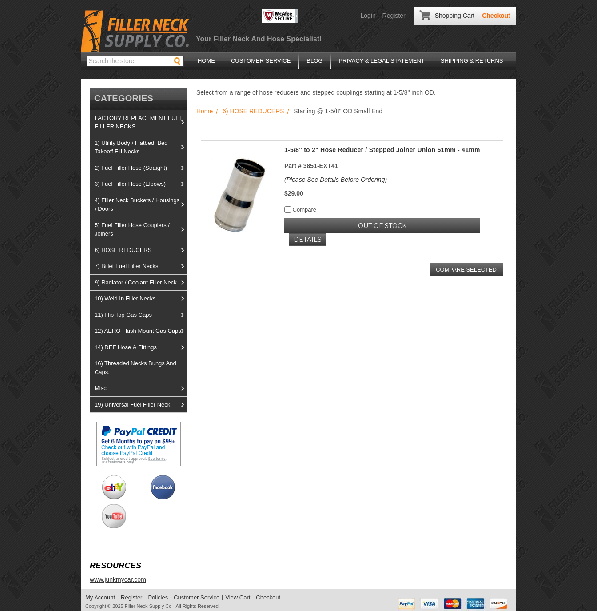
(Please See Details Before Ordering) (335, 179)
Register (394, 15)
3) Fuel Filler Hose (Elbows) (141, 184)
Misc (141, 388)
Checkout (496, 15)
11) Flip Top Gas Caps (141, 315)
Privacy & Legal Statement (381, 60)
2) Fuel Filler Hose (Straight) (141, 168)
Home (206, 60)
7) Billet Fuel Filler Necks (141, 266)
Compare (300, 209)
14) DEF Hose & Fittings (141, 347)
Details (308, 240)
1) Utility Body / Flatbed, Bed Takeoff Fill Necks (141, 147)
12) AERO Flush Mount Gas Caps (141, 331)
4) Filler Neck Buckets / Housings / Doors (141, 204)
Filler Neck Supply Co (148, 606)
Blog (314, 60)
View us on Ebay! (114, 487)
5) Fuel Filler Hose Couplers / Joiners (141, 229)
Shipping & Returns (472, 60)
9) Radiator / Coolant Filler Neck (141, 282)
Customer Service (261, 60)
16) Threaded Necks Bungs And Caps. (135, 367)
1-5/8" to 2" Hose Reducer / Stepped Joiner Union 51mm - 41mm (382, 149)
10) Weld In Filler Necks (141, 298)
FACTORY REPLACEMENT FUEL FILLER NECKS (141, 122)
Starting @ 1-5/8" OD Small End (338, 111)
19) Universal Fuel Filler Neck (141, 404)
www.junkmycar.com (118, 579)
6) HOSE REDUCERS (141, 250)
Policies (158, 597)
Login (367, 15)
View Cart (237, 597)
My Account (100, 597)
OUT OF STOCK (382, 226)
